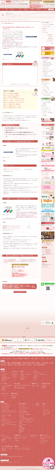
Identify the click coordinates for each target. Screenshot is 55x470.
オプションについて (43, 442)
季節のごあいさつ (47, 235)
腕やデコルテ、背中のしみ (37, 373)
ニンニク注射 (42, 439)
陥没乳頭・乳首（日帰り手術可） (48, 64)
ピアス (33, 386)
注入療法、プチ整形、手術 (47, 102)
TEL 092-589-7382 (33, 351)
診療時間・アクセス (27, 358)
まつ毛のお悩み (44, 387)
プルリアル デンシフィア (23, 406)
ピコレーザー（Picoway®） (5, 409)
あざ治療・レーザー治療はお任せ (27, 468)
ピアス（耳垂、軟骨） (22, 428)
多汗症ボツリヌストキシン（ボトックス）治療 (25, 422)
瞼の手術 (20, 432)
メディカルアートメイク (47, 93)
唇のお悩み (22, 379)
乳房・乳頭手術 (21, 430)
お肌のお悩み (45, 81)
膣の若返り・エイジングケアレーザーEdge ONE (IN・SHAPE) (9, 425)
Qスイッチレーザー (4, 418)
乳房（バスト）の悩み (46, 89)
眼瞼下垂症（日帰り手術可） (41, 364)
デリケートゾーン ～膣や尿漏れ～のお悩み (40, 374)
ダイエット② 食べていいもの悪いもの (12, 95)
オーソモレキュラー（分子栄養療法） (48, 24)
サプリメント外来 (13, 396)
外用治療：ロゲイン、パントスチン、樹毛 (20, 438)
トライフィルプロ (21, 405)
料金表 (52, 43)
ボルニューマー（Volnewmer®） (6, 405)
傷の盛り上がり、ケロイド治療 (48, 70)
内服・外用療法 (4, 449)
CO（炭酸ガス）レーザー (5, 420)
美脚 (34, 378)
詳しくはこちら (20, 291)
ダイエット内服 (45, 32)
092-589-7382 (35, 2)
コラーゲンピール (45, 410)
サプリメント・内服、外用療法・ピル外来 (48, 113)
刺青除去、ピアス (46, 90)
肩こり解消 (35, 379)
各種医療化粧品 (13, 397)
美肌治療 (44, 105)
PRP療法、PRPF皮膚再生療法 (23, 411)
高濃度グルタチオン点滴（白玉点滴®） (45, 436)
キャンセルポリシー (42, 358)
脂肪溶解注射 (45, 28)
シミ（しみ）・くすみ (4, 373)
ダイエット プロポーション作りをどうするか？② (14, 98)
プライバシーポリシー (50, 358)
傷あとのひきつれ (46, 68)
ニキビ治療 (45, 74)
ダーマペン (44, 408)
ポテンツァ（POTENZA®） (5, 406)
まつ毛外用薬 (16, 440)
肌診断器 (44, 414)
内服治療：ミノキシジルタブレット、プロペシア (21, 436)
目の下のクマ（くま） (4, 379)
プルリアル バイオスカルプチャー (24, 408)
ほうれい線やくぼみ (15, 374)
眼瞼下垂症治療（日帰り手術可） (48, 75)
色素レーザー (3, 416)
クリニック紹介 (15, 358)
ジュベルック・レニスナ (22, 409)
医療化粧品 (45, 115)
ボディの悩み (45, 86)
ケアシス (44, 406)
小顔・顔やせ (22, 375)
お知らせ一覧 (3, 358)
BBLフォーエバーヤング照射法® (6, 415)
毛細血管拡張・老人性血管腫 (6, 378)
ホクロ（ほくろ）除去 (4, 374)
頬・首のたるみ (14, 375)
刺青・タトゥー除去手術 (35, 385)
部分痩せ (44, 30)
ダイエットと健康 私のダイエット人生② (13, 105)
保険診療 (2, 361)
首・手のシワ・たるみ (23, 376)
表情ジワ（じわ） (14, 373)
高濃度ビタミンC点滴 (43, 438)
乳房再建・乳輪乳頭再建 (47, 62)
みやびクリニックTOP (3, 19)
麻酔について (45, 103)
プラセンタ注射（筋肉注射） (44, 440)
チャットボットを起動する (48, 463)
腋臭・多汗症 (35, 375)
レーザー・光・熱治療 (46, 100)
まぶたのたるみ (14, 376)
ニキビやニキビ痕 (4, 376)
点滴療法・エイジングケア (47, 111)
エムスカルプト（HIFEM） (46, 26)
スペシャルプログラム (49, 41)
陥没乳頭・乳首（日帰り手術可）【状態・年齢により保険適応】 (31, 362)
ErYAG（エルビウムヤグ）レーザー (6, 419)
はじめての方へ (9, 358)
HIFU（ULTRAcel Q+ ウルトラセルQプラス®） (8, 410)
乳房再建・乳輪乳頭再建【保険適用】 (16, 362)
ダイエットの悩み (46, 87)
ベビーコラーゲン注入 (22, 410)
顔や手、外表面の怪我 (46, 65)
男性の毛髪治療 (44, 385)
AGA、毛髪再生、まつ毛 (46, 108)
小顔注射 (20, 425)
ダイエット (45, 106)
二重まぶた (22, 373)
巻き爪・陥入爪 (45, 73)
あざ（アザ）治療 (45, 59)
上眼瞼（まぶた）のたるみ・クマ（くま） (26, 374)
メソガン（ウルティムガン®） (23, 413)
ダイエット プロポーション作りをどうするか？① (14, 100)
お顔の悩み (45, 84)
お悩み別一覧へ (50, 34)
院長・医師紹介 (21, 358)
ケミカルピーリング (46, 409)
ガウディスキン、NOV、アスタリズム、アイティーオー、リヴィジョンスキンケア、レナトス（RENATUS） (22, 449)
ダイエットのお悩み (19, 19)
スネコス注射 (21, 415)
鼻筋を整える (22, 378)
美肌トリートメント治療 (46, 411)
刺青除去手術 (21, 429)
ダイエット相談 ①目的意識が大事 (11, 97)
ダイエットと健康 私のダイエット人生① (13, 107)
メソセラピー (16, 439)
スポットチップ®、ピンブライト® (6, 414)
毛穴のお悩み (3, 375)
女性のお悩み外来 (50, 39)
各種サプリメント (4, 450)
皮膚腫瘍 (44, 61)
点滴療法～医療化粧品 (46, 94)
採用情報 (36, 358)
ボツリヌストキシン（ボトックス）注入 (24, 420)
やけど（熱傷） (45, 67)
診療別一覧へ (51, 36)
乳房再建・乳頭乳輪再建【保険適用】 (19, 387)
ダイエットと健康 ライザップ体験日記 (12, 104)
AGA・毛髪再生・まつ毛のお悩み (48, 92)
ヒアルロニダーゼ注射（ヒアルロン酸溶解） (25, 418)
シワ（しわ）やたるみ (46, 83)
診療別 (2, 401)
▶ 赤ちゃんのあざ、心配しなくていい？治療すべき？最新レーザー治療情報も (47, 174)
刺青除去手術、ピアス (35, 383)
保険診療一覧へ (50, 38)
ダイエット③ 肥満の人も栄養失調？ (12, 93)
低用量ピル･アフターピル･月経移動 (7, 448)
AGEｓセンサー (42, 443)
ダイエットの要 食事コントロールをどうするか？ (14, 102)
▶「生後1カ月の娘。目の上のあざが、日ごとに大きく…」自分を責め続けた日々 (47, 172)
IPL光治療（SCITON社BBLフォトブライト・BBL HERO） (9, 412)
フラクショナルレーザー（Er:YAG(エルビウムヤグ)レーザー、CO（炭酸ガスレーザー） (9, 422)
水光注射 (20, 423)
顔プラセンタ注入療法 (22, 424)
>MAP (28, 351)
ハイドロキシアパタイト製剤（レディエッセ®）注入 (26, 419)
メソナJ (44, 405)
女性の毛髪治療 (44, 386)
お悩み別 (14, 19)
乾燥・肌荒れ (3, 380)
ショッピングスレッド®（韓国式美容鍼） (25, 414)
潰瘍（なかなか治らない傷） (47, 71)
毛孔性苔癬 (35, 376)
